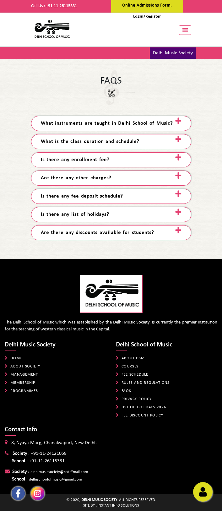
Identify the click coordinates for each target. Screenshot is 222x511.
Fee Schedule (135, 374)
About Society (25, 366)
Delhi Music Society (173, 53)
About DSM (133, 358)
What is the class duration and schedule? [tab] (90, 141)
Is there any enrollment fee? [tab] (75, 159)
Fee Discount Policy (142, 415)
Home (16, 358)
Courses (130, 366)
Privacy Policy (137, 399)
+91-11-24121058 (49, 453)
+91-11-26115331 (61, 6)
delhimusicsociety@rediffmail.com (59, 472)
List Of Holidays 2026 (144, 407)
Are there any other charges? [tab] (76, 178)
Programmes (24, 391)
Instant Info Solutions (118, 506)
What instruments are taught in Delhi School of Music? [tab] (107, 123)
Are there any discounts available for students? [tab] (97, 232)
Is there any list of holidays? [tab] (75, 214)
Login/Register (147, 16)
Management (24, 374)
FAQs (126, 391)
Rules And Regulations (146, 383)
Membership (22, 383)
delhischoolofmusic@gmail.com (55, 479)
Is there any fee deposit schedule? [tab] (82, 196)
